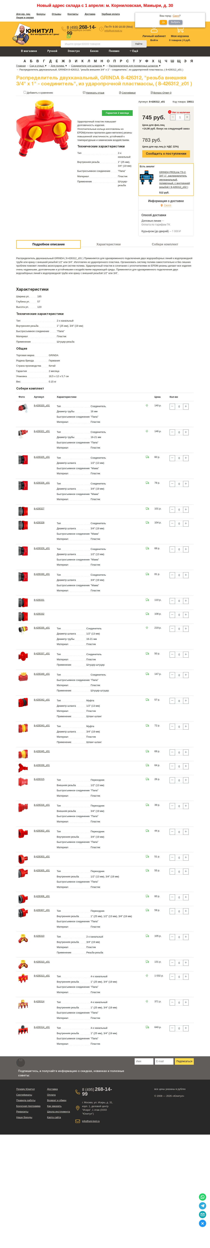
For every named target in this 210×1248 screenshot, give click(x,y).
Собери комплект (165, 244)
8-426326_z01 (42, 482)
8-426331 (39, 599)
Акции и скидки (25, 17)
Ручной (52, 51)
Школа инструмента (58, 1111)
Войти (154, 40)
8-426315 (39, 779)
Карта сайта (54, 1117)
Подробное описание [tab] (48, 244)
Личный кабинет (154, 36)
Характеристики (108, 244)
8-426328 (39, 522)
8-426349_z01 (42, 673)
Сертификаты (24, 1094)
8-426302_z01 (42, 830)
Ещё (134, 51)
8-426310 (39, 935)
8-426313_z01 (42, 975)
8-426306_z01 (42, 896)
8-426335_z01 (42, 627)
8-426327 (39, 508)
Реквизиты (22, 1111)
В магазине (29, 51)
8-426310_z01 (42, 961)
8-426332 (39, 613)
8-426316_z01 (42, 804)
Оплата (51, 1094)
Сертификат (129, 92)
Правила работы (26, 1100)
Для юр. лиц (23, 14)
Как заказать (54, 1106)
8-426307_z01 (42, 910)
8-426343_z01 (42, 725)
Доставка (90, 14)
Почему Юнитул (25, 1089)
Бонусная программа (28, 1106)
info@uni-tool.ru (113, 30)
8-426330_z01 (42, 574)
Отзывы (56, 14)
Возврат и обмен (56, 1100)
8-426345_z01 (42, 751)
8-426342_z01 (42, 699)
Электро (74, 51)
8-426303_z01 (42, 856)
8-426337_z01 (42, 653)
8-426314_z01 (42, 1027)
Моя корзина (180, 36)
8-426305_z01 (42, 870)
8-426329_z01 (42, 548)
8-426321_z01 (42, 431)
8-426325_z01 (42, 457)
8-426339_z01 (42, 765)
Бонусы (40, 14)
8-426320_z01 (42, 405)
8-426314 (39, 1001)
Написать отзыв (95, 92)
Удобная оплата (111, 14)
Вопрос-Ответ (162, 92)
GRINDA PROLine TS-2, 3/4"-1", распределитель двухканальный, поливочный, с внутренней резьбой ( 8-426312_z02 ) (174, 179)
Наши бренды (24, 1117)
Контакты (73, 14)
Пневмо (114, 51)
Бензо (94, 51)
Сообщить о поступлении (166, 154)
